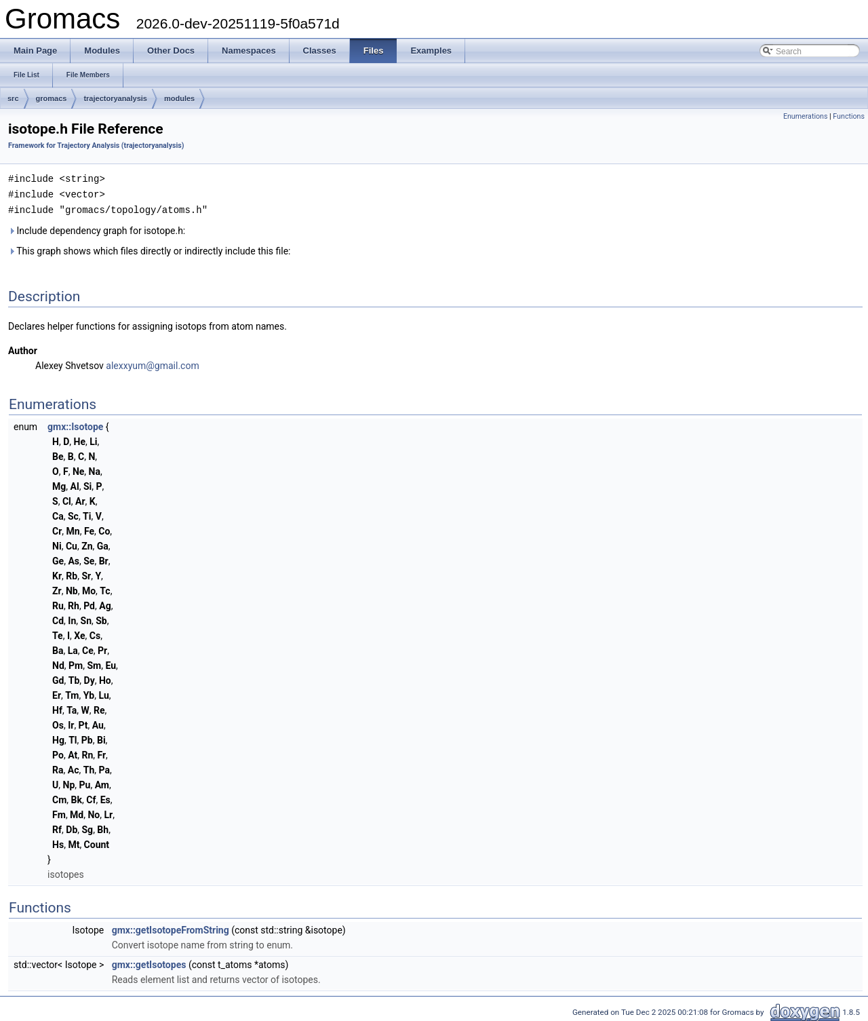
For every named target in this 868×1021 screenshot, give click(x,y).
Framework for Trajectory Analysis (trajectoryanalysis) (96, 145)
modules (179, 98)
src (13, 98)
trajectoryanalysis (115, 98)
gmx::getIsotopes (149, 962)
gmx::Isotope (75, 424)
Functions (849, 116)
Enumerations (805, 116)
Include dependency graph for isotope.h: (96, 228)
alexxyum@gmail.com (152, 363)
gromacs (51, 98)
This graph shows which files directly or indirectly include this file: (149, 249)
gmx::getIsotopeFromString (170, 928)
